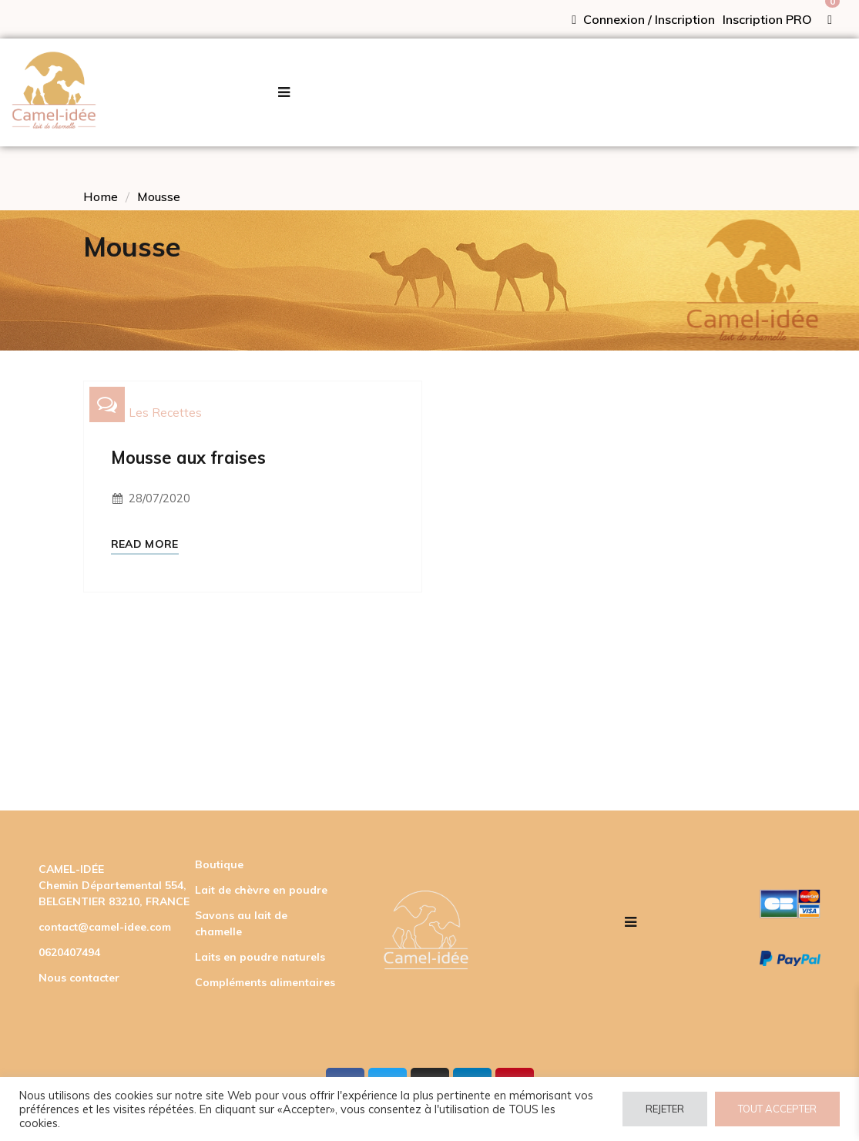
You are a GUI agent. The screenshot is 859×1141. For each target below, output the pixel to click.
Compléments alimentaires (265, 982)
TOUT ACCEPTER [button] (777, 1108)
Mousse (158, 196)
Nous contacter (79, 978)
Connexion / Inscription (643, 19)
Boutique (219, 864)
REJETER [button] (665, 1108)
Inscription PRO (767, 19)
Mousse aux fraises (188, 457)
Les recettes (165, 412)
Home (100, 196)
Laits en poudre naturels (260, 957)
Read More (145, 544)
